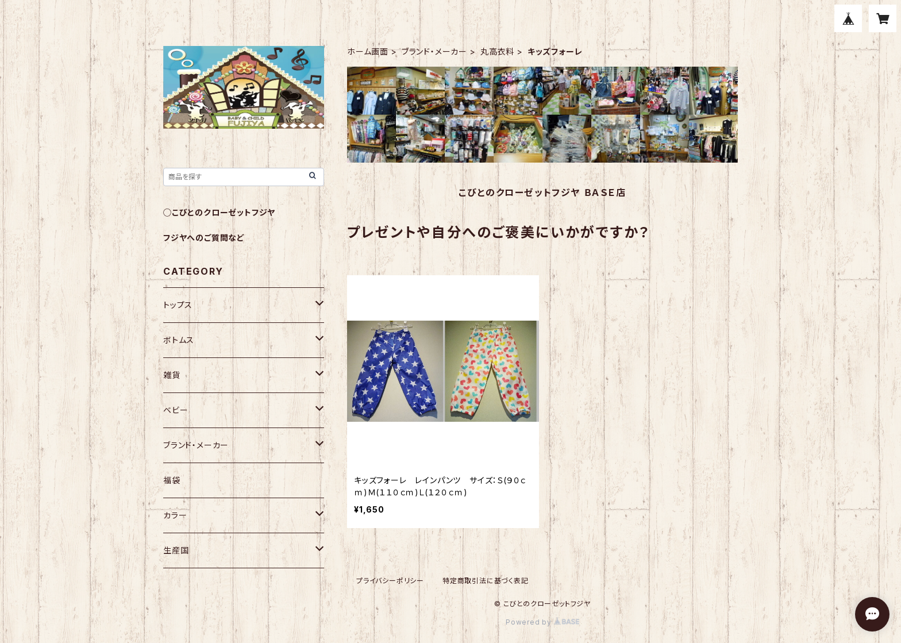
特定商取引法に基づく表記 (485, 580)
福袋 (171, 480)
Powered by (542, 622)
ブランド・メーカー (434, 51)
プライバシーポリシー (390, 580)
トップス (177, 305)
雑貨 (171, 375)
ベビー (175, 410)
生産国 (175, 550)
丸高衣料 (497, 51)
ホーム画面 (367, 51)
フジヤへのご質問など (204, 237)
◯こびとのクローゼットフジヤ (219, 212)
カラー (175, 515)
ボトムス (178, 340)
